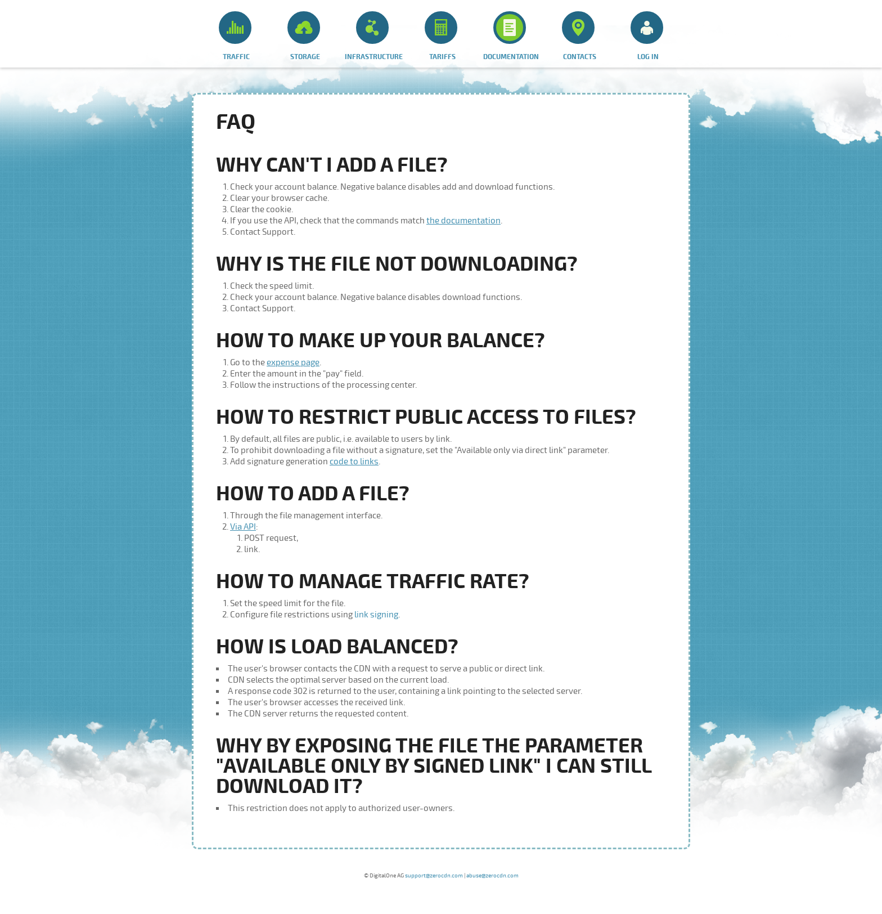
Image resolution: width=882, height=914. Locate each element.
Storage (303, 36)
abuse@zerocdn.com (492, 875)
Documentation (511, 36)
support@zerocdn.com (434, 875)
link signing (376, 615)
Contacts (579, 36)
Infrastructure (374, 36)
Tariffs (441, 36)
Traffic (235, 36)
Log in (647, 36)
